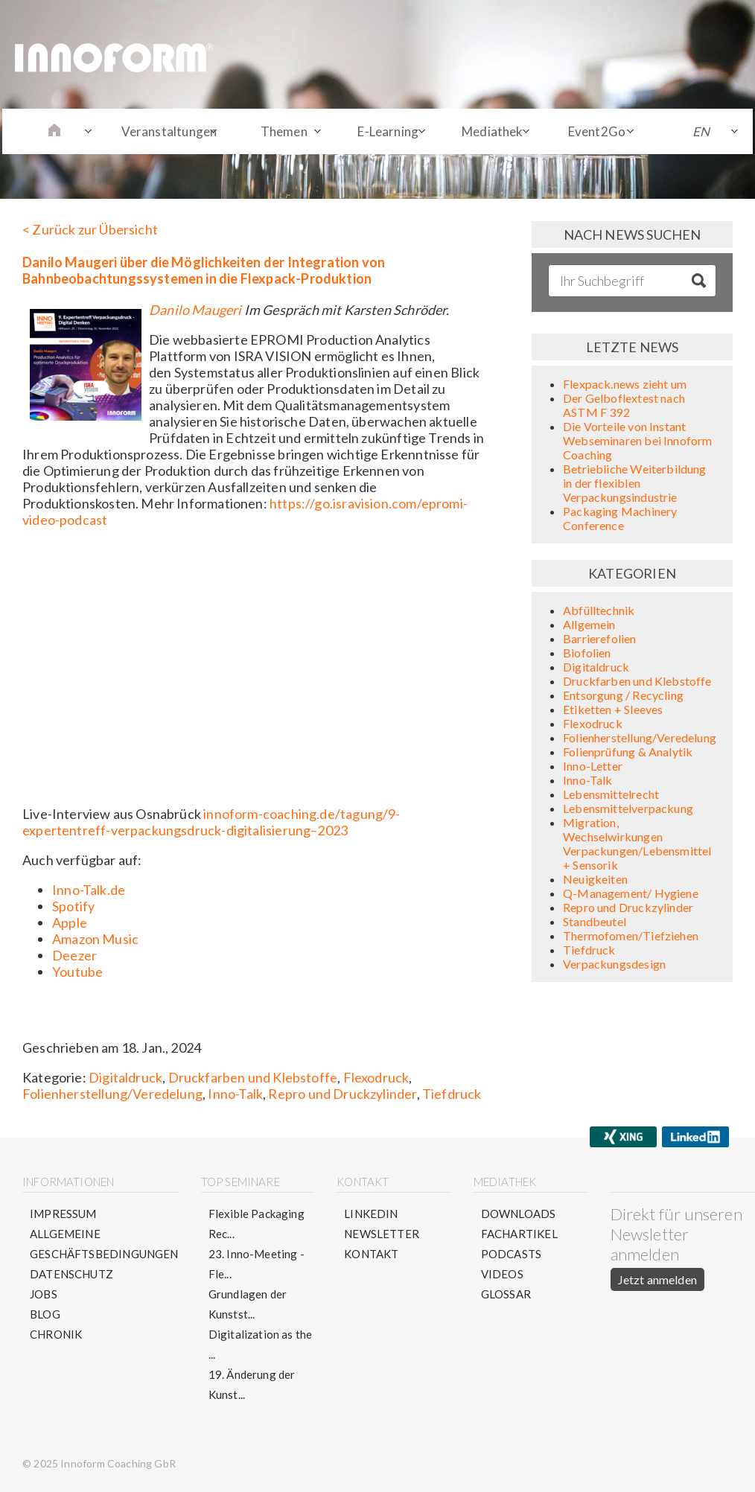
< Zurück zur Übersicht (90, 229)
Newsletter (381, 1233)
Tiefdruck (452, 1093)
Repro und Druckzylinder (342, 1093)
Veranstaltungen (169, 131)
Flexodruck (376, 1077)
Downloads (518, 1213)
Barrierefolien (600, 638)
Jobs (43, 1294)
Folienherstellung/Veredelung (112, 1093)
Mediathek (492, 131)
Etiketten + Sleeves (613, 709)
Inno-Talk (235, 1093)
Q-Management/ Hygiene (630, 893)
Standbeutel (594, 921)
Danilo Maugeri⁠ (195, 310)
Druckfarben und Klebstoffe (253, 1077)
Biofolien (587, 652)
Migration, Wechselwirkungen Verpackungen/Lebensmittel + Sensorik (637, 843)
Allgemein (589, 624)
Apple (69, 922)
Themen (284, 131)
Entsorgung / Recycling (623, 695)
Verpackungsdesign (614, 964)
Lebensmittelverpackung (628, 808)
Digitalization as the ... (260, 1344)
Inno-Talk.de (88, 890)
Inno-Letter (592, 766)
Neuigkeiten (595, 879)
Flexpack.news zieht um (624, 384)
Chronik (56, 1334)
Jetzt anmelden (657, 1279)
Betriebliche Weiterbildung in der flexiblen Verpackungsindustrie (635, 483)
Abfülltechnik (598, 610)
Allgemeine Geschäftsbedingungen (104, 1243)
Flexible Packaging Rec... (256, 1223)
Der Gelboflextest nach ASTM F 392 (624, 405)
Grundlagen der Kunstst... (247, 1304)
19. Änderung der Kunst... (252, 1384)
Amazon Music (95, 939)
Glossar (506, 1294)
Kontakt (371, 1253)
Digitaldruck (125, 1077)
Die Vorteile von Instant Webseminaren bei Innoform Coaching (638, 440)
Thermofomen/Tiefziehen (630, 935)
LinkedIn (371, 1213)
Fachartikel (519, 1233)
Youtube (77, 971)
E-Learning (387, 131)
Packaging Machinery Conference (620, 518)
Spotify (73, 906)
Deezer (74, 955)
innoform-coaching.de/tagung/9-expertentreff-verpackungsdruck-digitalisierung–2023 (211, 822)
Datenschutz (71, 1274)
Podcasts (511, 1253)
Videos (502, 1274)
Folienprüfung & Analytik (627, 752)
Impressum (63, 1213)
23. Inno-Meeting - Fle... (256, 1264)
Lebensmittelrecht (611, 794)
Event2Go (596, 131)
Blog (45, 1314)
